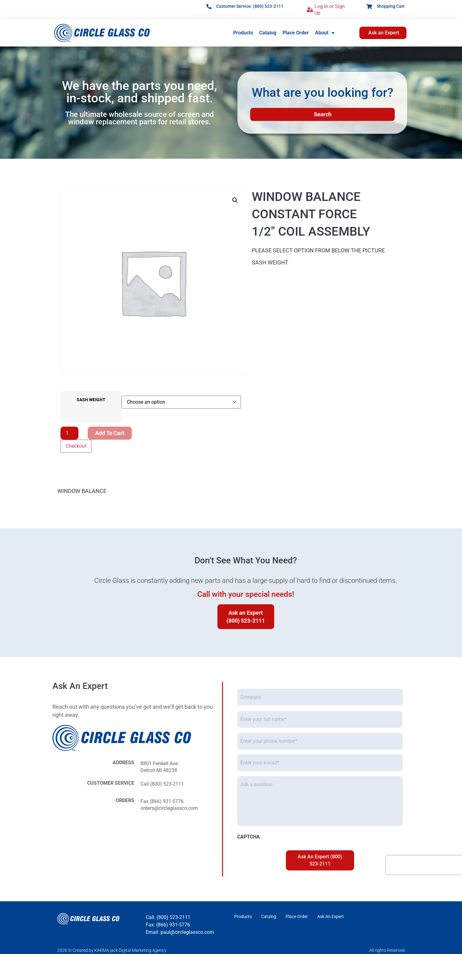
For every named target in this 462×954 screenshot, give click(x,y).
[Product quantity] (69, 433)
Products (243, 33)
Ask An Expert (330, 916)
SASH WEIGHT (91, 400)
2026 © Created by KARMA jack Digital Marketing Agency (112, 950)
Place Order (295, 33)
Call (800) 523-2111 (39, 784)
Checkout (76, 446)
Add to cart (109, 433)
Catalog (267, 33)
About (325, 32)
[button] (235, 200)
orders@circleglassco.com (46, 808)
